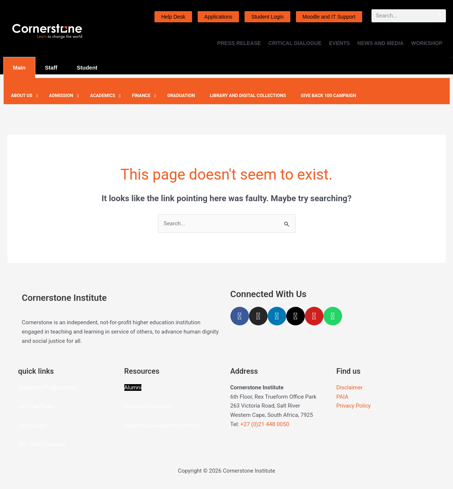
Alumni (133, 387)
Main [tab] (19, 67)
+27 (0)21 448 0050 (264, 424)
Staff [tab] (51, 67)
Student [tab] (87, 67)
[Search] (439, 15)
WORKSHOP (426, 43)
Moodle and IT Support (329, 17)
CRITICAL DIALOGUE (295, 43)
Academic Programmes (47, 387)
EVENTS (339, 43)
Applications (218, 17)
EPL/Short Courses (42, 444)
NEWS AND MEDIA (380, 43)
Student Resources (147, 406)
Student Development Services (162, 425)
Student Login (267, 17)
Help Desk (173, 17)
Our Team (42, 406)
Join (24, 406)
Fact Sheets (32, 425)
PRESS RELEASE (239, 43)
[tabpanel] (226, 91)
